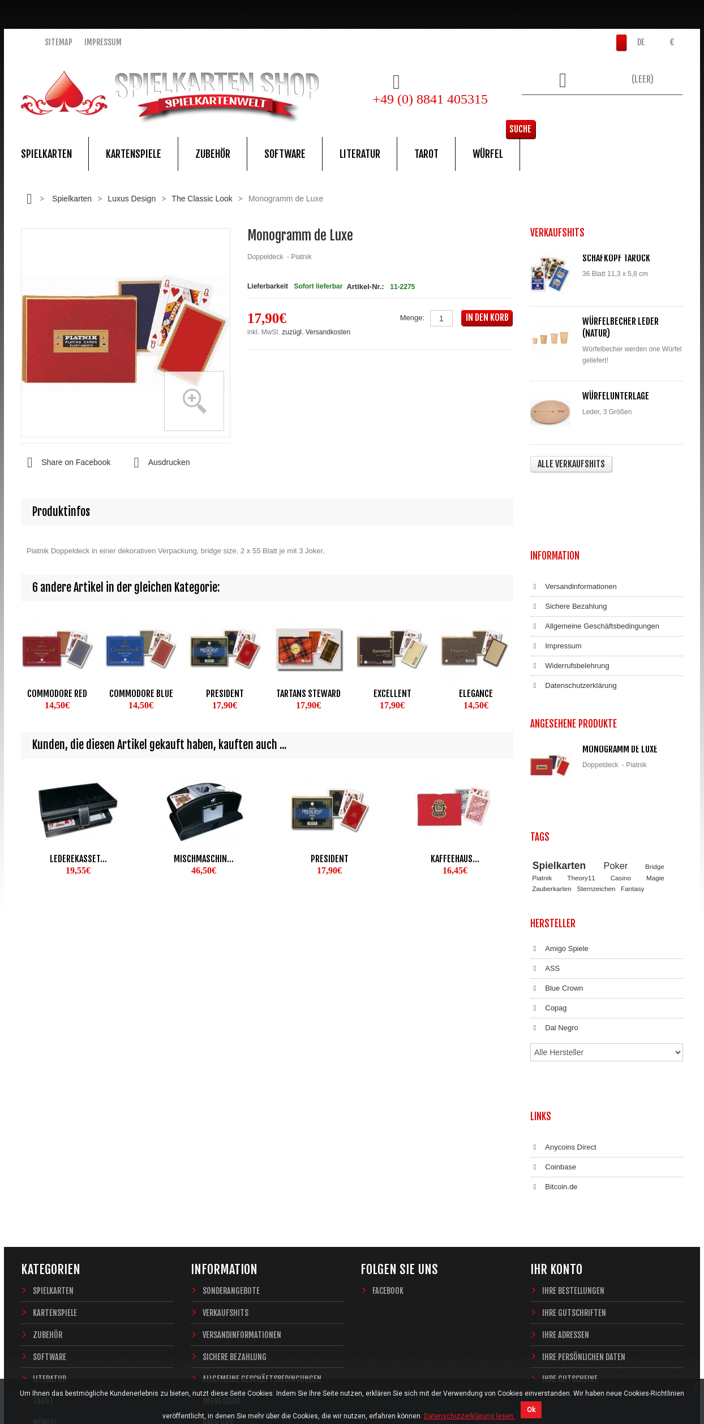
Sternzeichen (596, 781)
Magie (655, 771)
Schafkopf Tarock (616, 258)
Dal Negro (554, 910)
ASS (545, 850)
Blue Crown (556, 870)
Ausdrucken (158, 463)
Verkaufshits (225, 1147)
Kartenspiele (133, 154)
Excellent (392, 693)
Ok (531, 1410)
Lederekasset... (78, 858)
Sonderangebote (231, 1125)
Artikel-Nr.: (365, 286)
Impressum (103, 42)
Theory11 (581, 771)
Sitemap (58, 42)
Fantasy (633, 781)
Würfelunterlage (615, 396)
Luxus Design (132, 198)
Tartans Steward (308, 693)
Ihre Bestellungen (573, 1125)
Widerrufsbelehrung (569, 598)
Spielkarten (46, 154)
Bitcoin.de (553, 1032)
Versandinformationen (573, 519)
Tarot (426, 154)
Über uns (218, 1257)
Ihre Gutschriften (574, 1147)
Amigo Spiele (559, 831)
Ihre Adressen (565, 1169)
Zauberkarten (552, 781)
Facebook (387, 1125)
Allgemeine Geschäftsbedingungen (594, 558)
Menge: (412, 317)
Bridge (654, 759)
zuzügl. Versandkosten (316, 332)
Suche (666, 110)
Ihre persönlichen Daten (583, 1191)
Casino (621, 771)
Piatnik (542, 771)
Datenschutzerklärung (573, 618)
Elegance (476, 693)
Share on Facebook (65, 463)
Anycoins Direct (563, 992)
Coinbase (553, 1012)
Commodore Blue (141, 693)
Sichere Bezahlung (568, 539)
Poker (616, 758)
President (225, 693)
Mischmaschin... (204, 858)
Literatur (360, 154)
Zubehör (212, 154)
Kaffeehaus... (455, 858)
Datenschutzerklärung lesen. (469, 1416)
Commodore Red (57, 693)
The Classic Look (201, 198)
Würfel (488, 154)
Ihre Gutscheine (570, 1213)
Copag (548, 890)
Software (285, 154)
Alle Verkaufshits (571, 464)
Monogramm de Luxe (620, 670)
